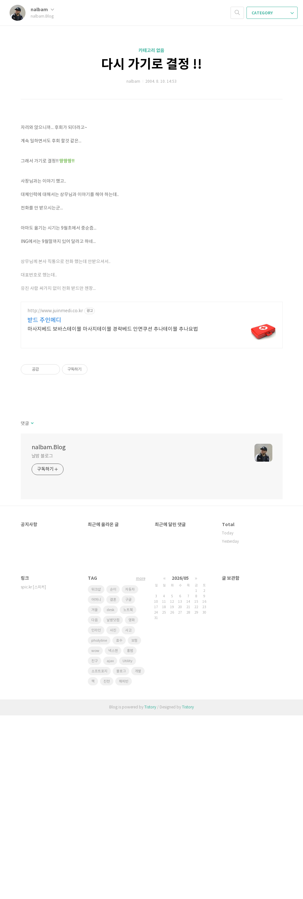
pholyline (99, 824)
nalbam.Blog (49, 631)
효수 (119, 824)
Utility (128, 844)
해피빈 (123, 865)
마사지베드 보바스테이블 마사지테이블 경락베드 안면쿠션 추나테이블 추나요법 (112, 513)
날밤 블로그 (42, 639)
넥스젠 (113, 834)
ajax (110, 844)
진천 (106, 865)
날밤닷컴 (113, 804)
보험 (134, 824)
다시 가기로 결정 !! (151, 64)
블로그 (121, 855)
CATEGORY (273, 13)
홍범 (130, 834)
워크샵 (96, 773)
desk (110, 793)
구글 (128, 783)
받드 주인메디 (44, 504)
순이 (113, 773)
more (140, 762)
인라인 (96, 814)
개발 (138, 855)
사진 (113, 814)
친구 (94, 844)
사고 (128, 814)
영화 (131, 804)
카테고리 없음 (151, 50)
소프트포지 (99, 855)
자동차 (130, 773)
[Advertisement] (152, 159)
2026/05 (180, 762)
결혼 (113, 783)
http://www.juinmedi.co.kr (55, 494)
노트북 (128, 793)
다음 (94, 804)
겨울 (94, 793)
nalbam (42, 9)
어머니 (96, 783)
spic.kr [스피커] (33, 771)
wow (95, 834)
